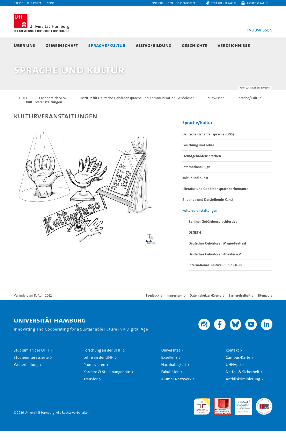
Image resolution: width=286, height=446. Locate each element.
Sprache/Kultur (106, 45)
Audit (218, 415)
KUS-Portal (35, 3)
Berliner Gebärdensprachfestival (214, 236)
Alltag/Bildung (153, 45)
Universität (170, 365)
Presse (18, 3)
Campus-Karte (238, 372)
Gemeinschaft (61, 45)
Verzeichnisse (234, 45)
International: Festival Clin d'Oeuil (215, 280)
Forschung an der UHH (102, 365)
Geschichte (194, 45)
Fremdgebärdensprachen (201, 171)
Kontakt (232, 365)
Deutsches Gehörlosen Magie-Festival (217, 258)
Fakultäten (170, 386)
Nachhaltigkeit (173, 379)
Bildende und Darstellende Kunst (207, 214)
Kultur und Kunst (195, 192)
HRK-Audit (242, 415)
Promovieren (94, 379)
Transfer (90, 393)
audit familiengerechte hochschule (201, 419)
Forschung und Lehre (198, 160)
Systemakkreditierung (264, 415)
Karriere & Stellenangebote (106, 386)
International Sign (196, 181)
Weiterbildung (26, 379)
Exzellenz (169, 372)
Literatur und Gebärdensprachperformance (215, 203)
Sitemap (263, 310)
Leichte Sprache (257, 3)
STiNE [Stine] (50, 3)
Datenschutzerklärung (205, 310)
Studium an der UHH (31, 365)
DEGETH (195, 247)
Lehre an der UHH (98, 372)
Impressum (175, 310)
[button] (177, 3)
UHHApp (233, 379)
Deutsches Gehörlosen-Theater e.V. (215, 269)
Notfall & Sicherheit (242, 386)
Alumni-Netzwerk (176, 393)
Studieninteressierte (31, 372)
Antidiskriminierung (243, 393)
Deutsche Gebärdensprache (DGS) (208, 149)
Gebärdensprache (223, 3)
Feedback (152, 310)
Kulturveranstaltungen (199, 225)
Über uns (24, 45)
